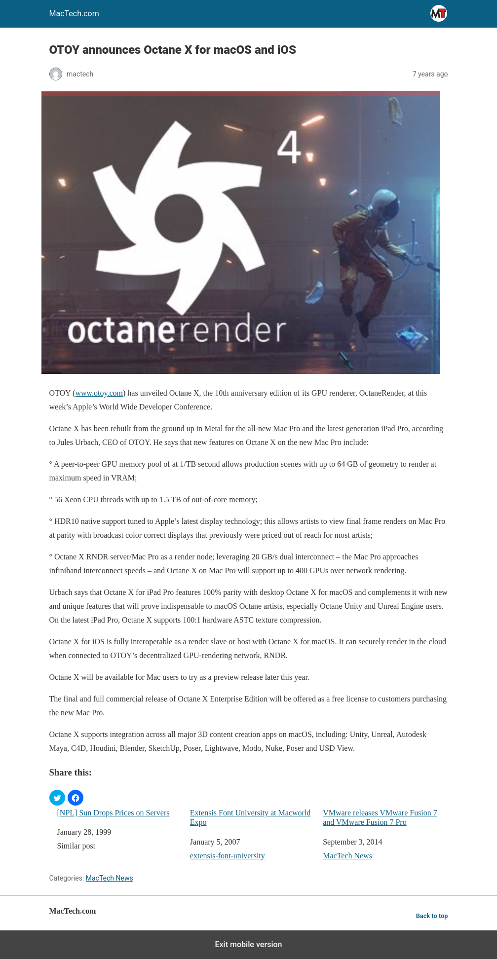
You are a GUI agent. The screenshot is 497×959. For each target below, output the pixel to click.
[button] (57, 798)
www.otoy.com (99, 393)
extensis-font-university (227, 855)
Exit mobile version (248, 944)
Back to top (432, 916)
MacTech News (347, 855)
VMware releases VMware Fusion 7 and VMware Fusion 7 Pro (380, 817)
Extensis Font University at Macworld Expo (250, 817)
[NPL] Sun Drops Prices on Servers (113, 813)
